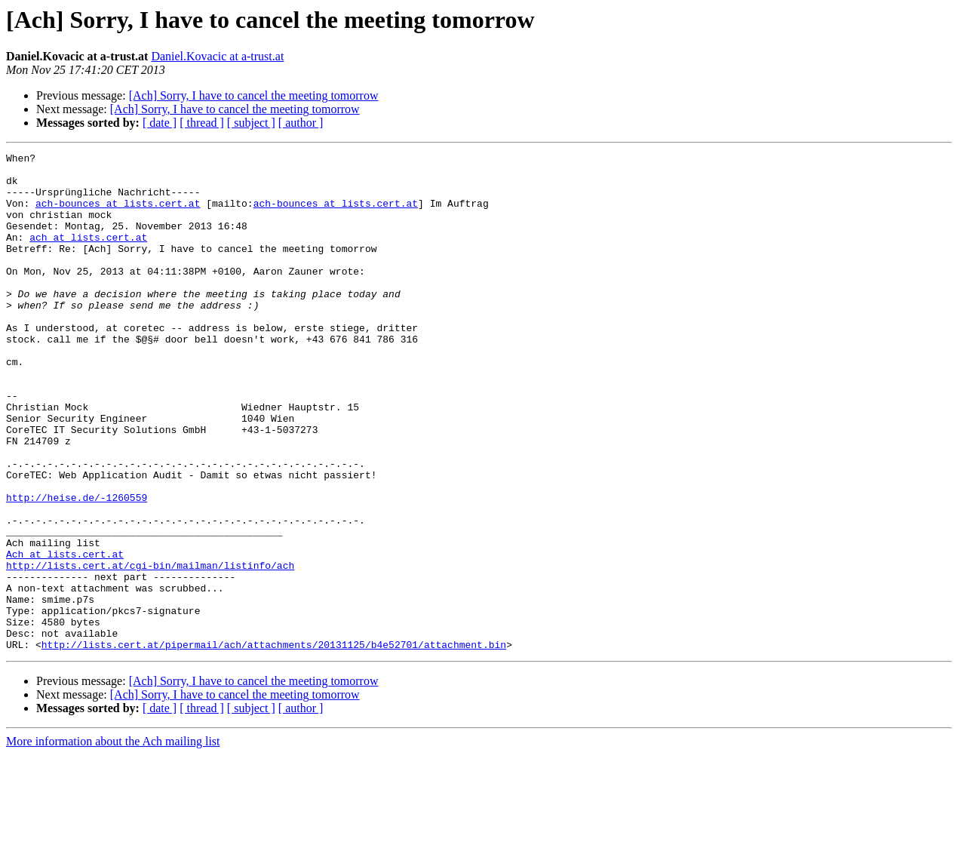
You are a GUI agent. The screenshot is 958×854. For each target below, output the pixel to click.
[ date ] (160, 122)
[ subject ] (251, 122)
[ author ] (301, 122)
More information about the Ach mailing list (113, 840)
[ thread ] (202, 122)
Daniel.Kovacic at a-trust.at (217, 56)
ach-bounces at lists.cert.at (117, 214)
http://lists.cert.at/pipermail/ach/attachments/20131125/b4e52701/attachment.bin (273, 744)
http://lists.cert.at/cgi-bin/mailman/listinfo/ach (150, 649)
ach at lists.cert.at (88, 255)
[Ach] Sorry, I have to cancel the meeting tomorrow (254, 95)
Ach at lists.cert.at (65, 635)
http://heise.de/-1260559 (76, 567)
